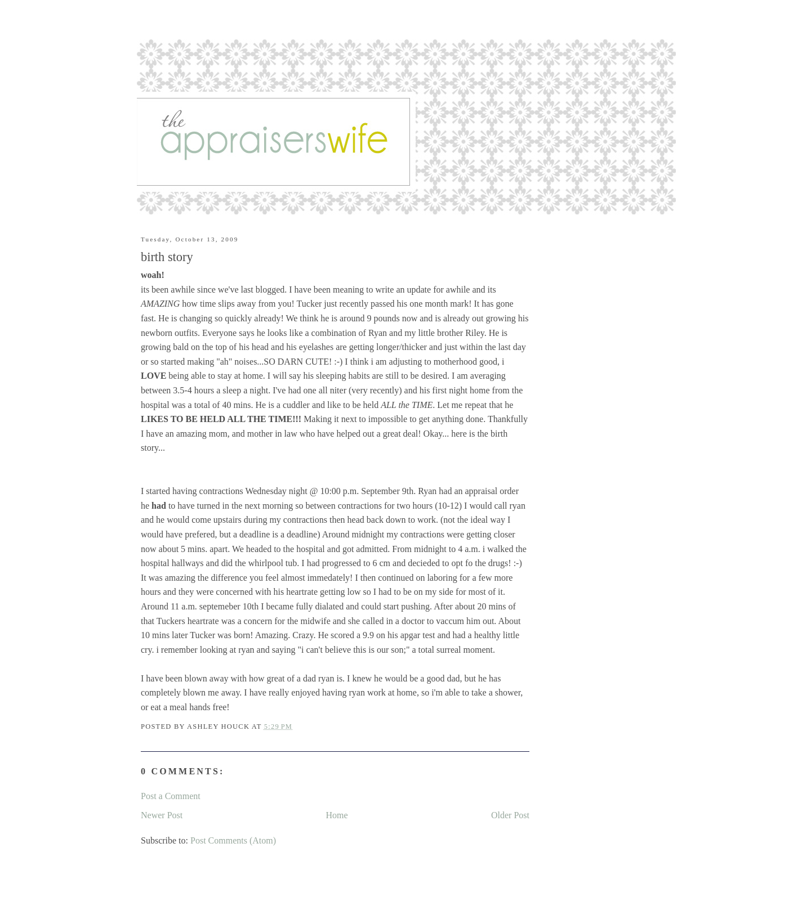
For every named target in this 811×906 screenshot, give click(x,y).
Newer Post (161, 815)
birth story (167, 257)
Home (337, 815)
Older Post (510, 815)
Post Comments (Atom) (233, 840)
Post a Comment (170, 796)
